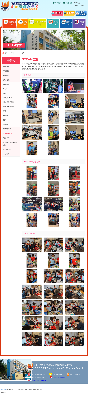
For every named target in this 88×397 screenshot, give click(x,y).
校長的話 (6, 75)
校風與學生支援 (37, 22)
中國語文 (6, 84)
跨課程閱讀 (7, 129)
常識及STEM (7, 98)
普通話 (5, 124)
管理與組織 (9, 22)
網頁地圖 (3, 389)
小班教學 (6, 154)
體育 (4, 120)
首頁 (6, 53)
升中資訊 (58, 3)
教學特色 (6, 66)
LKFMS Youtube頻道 (59, 377)
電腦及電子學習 (8, 102)
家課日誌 (69, 3)
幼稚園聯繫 (7, 149)
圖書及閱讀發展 (8, 107)
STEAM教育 (7, 133)
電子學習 (6, 138)
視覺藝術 (6, 115)
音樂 (4, 111)
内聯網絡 (79, 22)
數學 (4, 93)
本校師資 (6, 71)
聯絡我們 (66, 22)
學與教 (22, 22)
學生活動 (53, 22)
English (5, 89)
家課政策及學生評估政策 (10, 143)
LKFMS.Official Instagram (38, 380)
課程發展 (6, 80)
